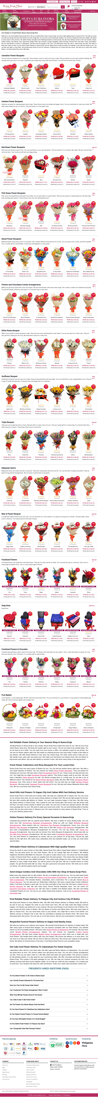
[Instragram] (74, 1042)
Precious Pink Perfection (88, 226)
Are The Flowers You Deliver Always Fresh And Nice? (27, 1004)
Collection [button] (93, 11)
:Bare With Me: (41, 546)
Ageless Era (9, 409)
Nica (41, 180)
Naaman (25, 180)
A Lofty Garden (57, 271)
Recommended (52, 1)
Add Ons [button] (49, 11)
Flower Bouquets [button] (7, 11)
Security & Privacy (31, 1076)
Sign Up (88, 2)
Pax (9, 682)
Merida (57, 88)
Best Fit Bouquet (25, 317)
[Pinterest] (78, 1042)
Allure (88, 636)
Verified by (53, 1039)
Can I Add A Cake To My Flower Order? (22, 1000)
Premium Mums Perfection (57, 500)
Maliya (57, 682)
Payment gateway (8, 1039)
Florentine (41, 455)
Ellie (41, 226)
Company (5, 1061)
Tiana (72, 88)
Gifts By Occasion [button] (58, 11)
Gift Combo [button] (35, 11)
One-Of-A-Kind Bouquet (9, 317)
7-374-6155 (57, 1069)
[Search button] (63, 7)
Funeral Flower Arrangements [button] (81, 11)
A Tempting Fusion (41, 317)
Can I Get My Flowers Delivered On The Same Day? (27, 980)
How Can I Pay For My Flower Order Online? (24, 985)
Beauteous (9, 226)
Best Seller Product (64, 1)
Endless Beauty (88, 134)
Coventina (72, 592)
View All (94, 56)
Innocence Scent (72, 363)
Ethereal (57, 363)
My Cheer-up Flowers (25, 409)
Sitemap (4, 1074)
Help (94, 2)
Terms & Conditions (32, 1079)
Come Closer (41, 636)
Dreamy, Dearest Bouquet (73, 317)
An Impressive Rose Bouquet (57, 226)
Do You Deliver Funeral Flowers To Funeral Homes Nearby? (29, 1014)
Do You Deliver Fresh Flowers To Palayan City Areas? (27, 1024)
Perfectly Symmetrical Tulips (57, 455)
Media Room (6, 1072)
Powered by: (86, 1039)
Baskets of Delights (25, 728)
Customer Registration (32, 1065)
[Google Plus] (67, 1046)
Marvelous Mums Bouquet (41, 500)
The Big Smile (57, 728)
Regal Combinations (88, 317)
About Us (9, 636)
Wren (9, 455)
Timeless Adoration (73, 500)
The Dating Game (9, 134)
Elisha (88, 592)
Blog (3, 1067)
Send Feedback (55, 1065)
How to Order (30, 1069)
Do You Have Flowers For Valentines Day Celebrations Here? (30, 1009)
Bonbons (41, 682)
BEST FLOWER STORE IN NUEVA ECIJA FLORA (62, 1091)
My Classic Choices (41, 363)
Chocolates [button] (27, 11)
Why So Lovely (25, 88)
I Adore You (89, 88)
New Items (74, 1)
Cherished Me (25, 500)
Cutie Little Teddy (88, 546)
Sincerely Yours (57, 180)
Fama (25, 592)
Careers (4, 1069)
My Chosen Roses (73, 226)
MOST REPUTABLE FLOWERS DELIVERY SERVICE (15, 1091)
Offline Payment (30, 1072)
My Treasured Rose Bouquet (9, 180)
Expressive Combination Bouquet (72, 272)
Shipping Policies (31, 1074)
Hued (88, 500)
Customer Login (30, 1067)
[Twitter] (71, 1042)
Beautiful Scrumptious (57, 317)
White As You (25, 363)
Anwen (88, 180)
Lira (73, 409)
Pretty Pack (25, 455)
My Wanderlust (89, 455)
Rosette (9, 363)
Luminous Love (57, 409)
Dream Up (9, 500)
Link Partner (5, 1079)
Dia (9, 592)
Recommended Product (33, 1084)
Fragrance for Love (73, 636)
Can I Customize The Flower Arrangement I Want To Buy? (29, 990)
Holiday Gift (9, 728)
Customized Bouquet (77, 5)
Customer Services (80, 1061)
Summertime (88, 409)
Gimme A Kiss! (57, 134)
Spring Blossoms (41, 271)
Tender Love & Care (25, 546)
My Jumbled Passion (88, 271)
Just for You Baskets (41, 728)
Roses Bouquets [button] (17, 11)
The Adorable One (73, 546)
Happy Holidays (73, 728)
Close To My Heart (41, 88)
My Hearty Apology (25, 226)
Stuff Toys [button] (43, 11)
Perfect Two (25, 271)
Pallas (41, 592)
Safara (73, 455)
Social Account (71, 1039)
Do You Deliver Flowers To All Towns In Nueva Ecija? (27, 976)
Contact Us (54, 1061)
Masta (57, 592)
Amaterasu (73, 682)
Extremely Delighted (9, 88)
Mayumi (88, 682)
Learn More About (32, 1061)
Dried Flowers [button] (68, 11)
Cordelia (25, 682)
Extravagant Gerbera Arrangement (41, 135)
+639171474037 (58, 1067)
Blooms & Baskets (89, 728)
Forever (89, 363)
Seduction (25, 636)
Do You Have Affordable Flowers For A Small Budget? (27, 1019)
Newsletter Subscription (9, 1076)
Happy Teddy (9, 546)
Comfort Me (57, 546)
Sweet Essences (56, 636)
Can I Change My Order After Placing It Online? (25, 1028)
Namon (73, 180)
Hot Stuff (72, 134)
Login (80, 2)
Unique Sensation (41, 409)
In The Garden (9, 271)
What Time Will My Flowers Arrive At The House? (26, 995)
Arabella (25, 134)
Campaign (29, 1081)
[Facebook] (67, 1042)
